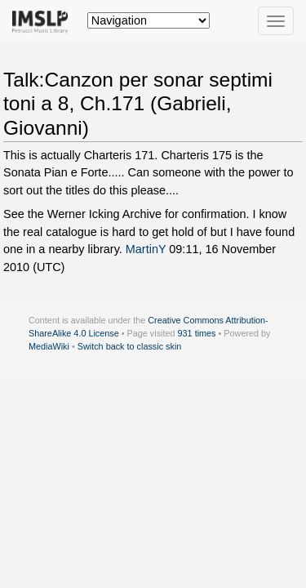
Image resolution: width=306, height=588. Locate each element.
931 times (197, 333)
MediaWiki (49, 346)
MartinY (146, 249)
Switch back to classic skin (130, 346)
